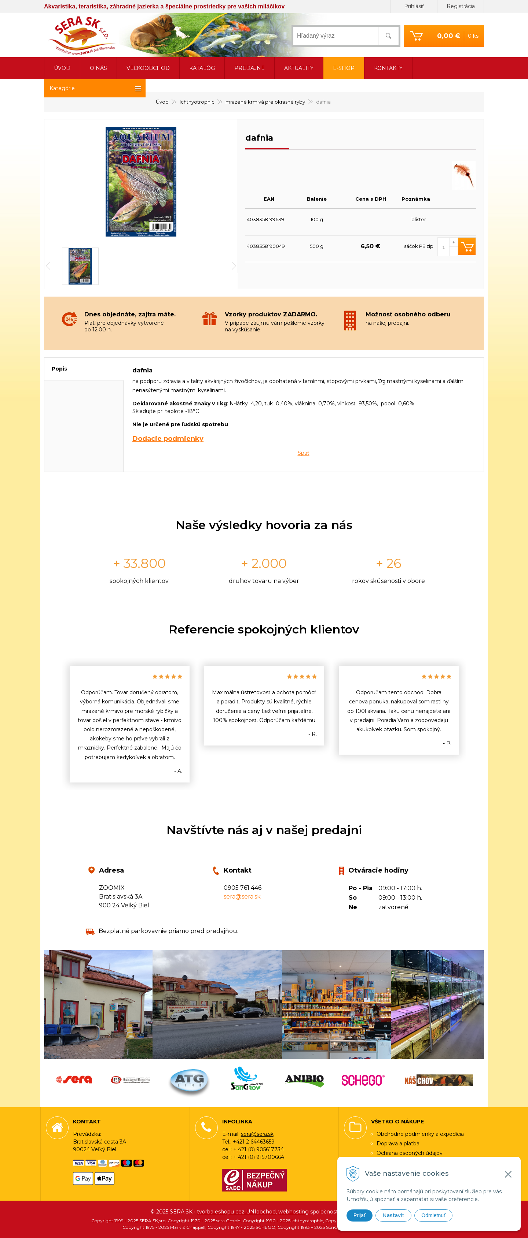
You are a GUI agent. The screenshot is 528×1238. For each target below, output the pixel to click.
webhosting (293, 1211)
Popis (59, 368)
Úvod (62, 68)
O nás (98, 68)
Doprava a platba (398, 1143)
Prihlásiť (414, 6)
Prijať (359, 1215)
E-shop (344, 68)
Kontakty (388, 68)
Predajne (249, 68)
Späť (303, 453)
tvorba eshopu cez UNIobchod (236, 1211)
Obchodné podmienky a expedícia (420, 1134)
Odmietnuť (433, 1215)
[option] (129, 724)
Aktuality (299, 68)
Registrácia (461, 6)
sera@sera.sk (242, 896)
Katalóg (202, 68)
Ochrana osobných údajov (410, 1153)
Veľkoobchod (148, 68)
